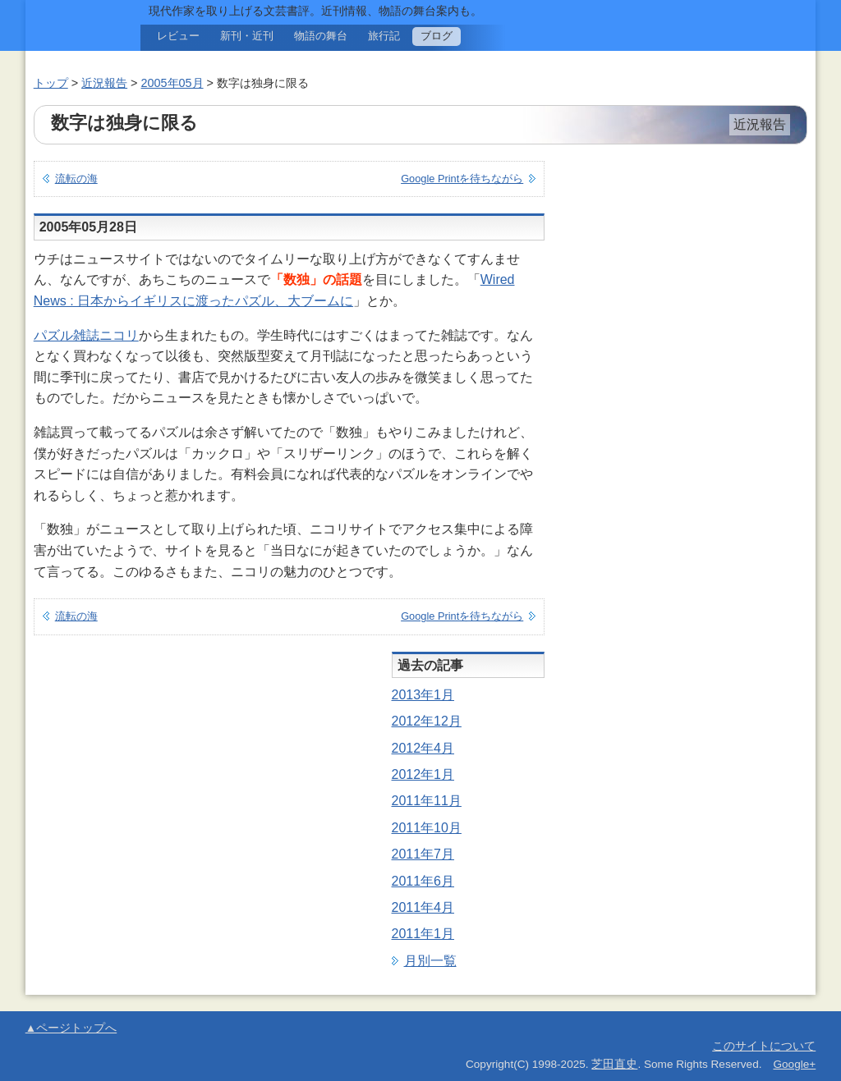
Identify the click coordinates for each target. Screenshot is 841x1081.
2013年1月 (423, 695)
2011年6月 (423, 881)
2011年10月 (427, 828)
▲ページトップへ (71, 1028)
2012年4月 (423, 748)
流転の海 (76, 178)
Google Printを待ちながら (462, 178)
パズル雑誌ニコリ (86, 335)
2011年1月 (423, 934)
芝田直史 (614, 1064)
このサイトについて (764, 1046)
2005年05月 (172, 82)
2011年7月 (423, 854)
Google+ (794, 1064)
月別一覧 (430, 961)
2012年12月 (427, 721)
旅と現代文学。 (74, 33)
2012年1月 (423, 774)
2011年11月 (427, 801)
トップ (51, 82)
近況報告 (104, 82)
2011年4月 (423, 907)
